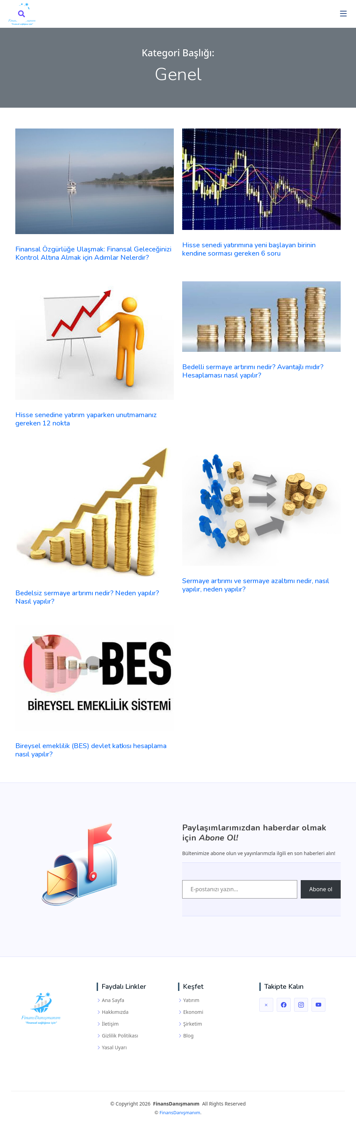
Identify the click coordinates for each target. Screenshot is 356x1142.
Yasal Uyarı (114, 1047)
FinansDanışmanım (180, 1112)
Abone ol (320, 889)
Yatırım (191, 1000)
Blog (188, 1035)
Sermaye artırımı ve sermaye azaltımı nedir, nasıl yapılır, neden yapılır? (255, 585)
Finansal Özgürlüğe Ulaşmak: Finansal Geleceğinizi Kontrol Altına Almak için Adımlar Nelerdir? (93, 253)
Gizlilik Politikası (120, 1035)
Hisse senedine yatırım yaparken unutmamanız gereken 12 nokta (86, 419)
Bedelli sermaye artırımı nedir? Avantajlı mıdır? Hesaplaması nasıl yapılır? (252, 371)
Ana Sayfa (113, 1000)
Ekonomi (193, 1012)
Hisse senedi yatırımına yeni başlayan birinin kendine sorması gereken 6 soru (249, 249)
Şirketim (192, 1023)
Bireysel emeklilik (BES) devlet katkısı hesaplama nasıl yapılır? (91, 750)
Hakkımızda (115, 1012)
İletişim (110, 1023)
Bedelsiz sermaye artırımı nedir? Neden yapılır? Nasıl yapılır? (87, 597)
